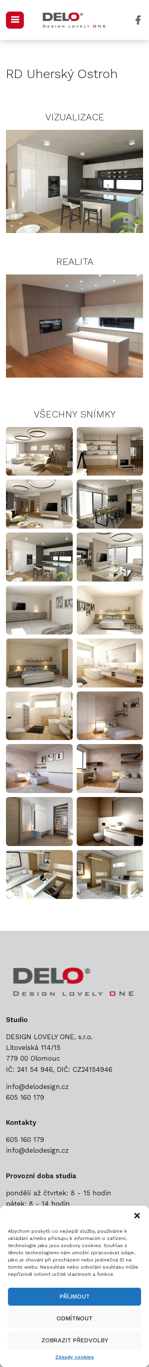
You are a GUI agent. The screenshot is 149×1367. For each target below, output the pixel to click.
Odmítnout (74, 1318)
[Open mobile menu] (15, 20)
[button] (137, 1216)
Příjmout (75, 1296)
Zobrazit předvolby (74, 1340)
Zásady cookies (74, 1357)
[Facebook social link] (138, 20)
